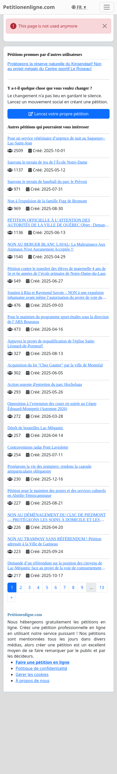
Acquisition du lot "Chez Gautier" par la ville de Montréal (55, 365)
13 (101, 587)
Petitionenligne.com (29, 7)
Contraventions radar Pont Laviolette (37, 447)
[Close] (105, 26)
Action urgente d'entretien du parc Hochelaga (44, 384)
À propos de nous (33, 680)
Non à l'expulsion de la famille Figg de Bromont (47, 201)
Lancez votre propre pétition (58, 114)
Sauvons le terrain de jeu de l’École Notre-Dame (47, 162)
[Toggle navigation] (107, 7)
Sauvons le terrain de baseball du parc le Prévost (47, 181)
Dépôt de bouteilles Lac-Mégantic (35, 428)
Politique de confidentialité (41, 668)
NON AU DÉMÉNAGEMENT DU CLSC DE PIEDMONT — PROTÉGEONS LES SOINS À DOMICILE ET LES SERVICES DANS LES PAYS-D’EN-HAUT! (56, 520)
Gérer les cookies (32, 674)
